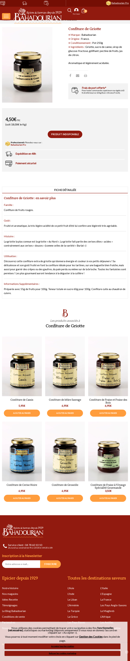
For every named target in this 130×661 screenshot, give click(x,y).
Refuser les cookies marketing (62, 653)
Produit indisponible (65, 134)
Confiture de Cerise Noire (22, 485)
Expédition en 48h (25, 153)
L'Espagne (106, 593)
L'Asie (71, 588)
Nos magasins (10, 593)
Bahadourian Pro (120, 3)
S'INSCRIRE (50, 564)
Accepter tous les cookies (62, 646)
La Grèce (73, 616)
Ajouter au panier (22, 413)
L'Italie (104, 588)
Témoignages (9, 605)
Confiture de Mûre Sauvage (65, 400)
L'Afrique (105, 616)
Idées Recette (10, 599)
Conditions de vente (13, 616)
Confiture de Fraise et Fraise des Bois (108, 401)
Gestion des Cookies (91, 636)
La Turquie (74, 610)
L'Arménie (73, 605)
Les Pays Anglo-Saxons (113, 605)
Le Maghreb (107, 610)
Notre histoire (10, 588)
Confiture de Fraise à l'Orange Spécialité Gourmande (108, 486)
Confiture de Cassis (21, 400)
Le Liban (72, 599)
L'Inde (71, 593)
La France (105, 599)
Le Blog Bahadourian (14, 610)
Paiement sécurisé (25, 163)
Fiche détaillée (65, 189)
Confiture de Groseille (65, 485)
